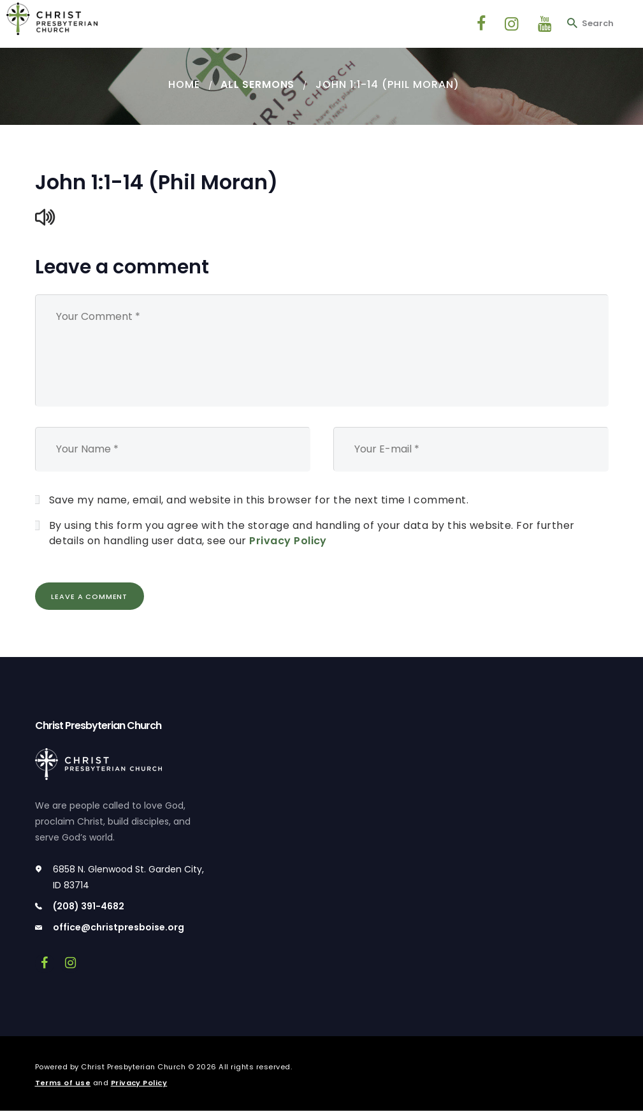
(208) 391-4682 (88, 906)
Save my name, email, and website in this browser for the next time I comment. (259, 500)
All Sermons (258, 84)
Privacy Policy (288, 540)
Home (183, 84)
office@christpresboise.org (118, 927)
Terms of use (63, 1083)
